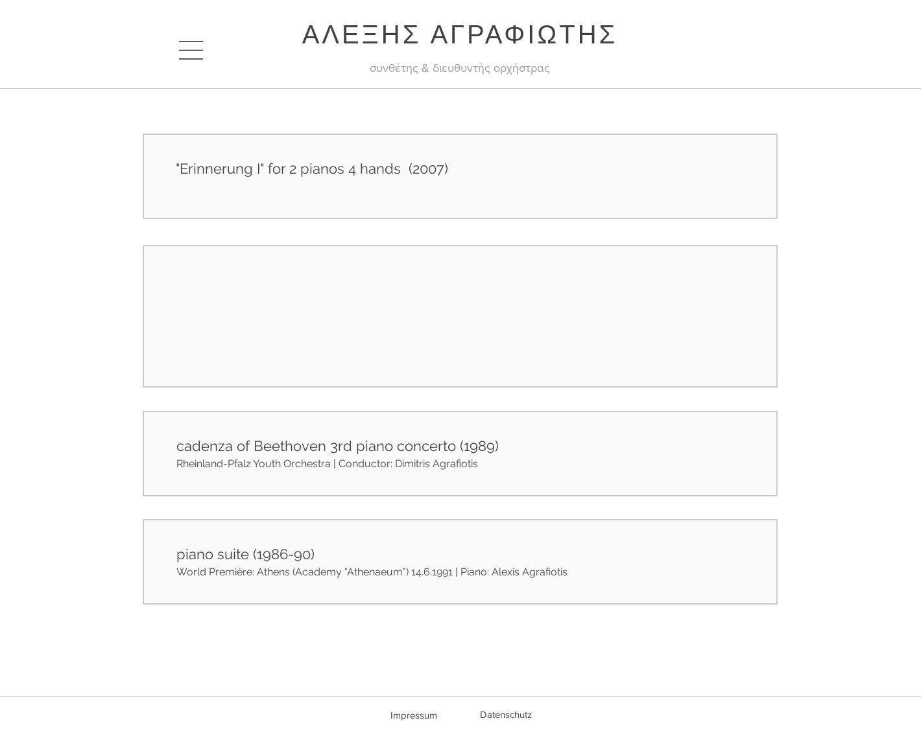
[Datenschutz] (506, 714)
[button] (191, 50)
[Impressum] (414, 715)
